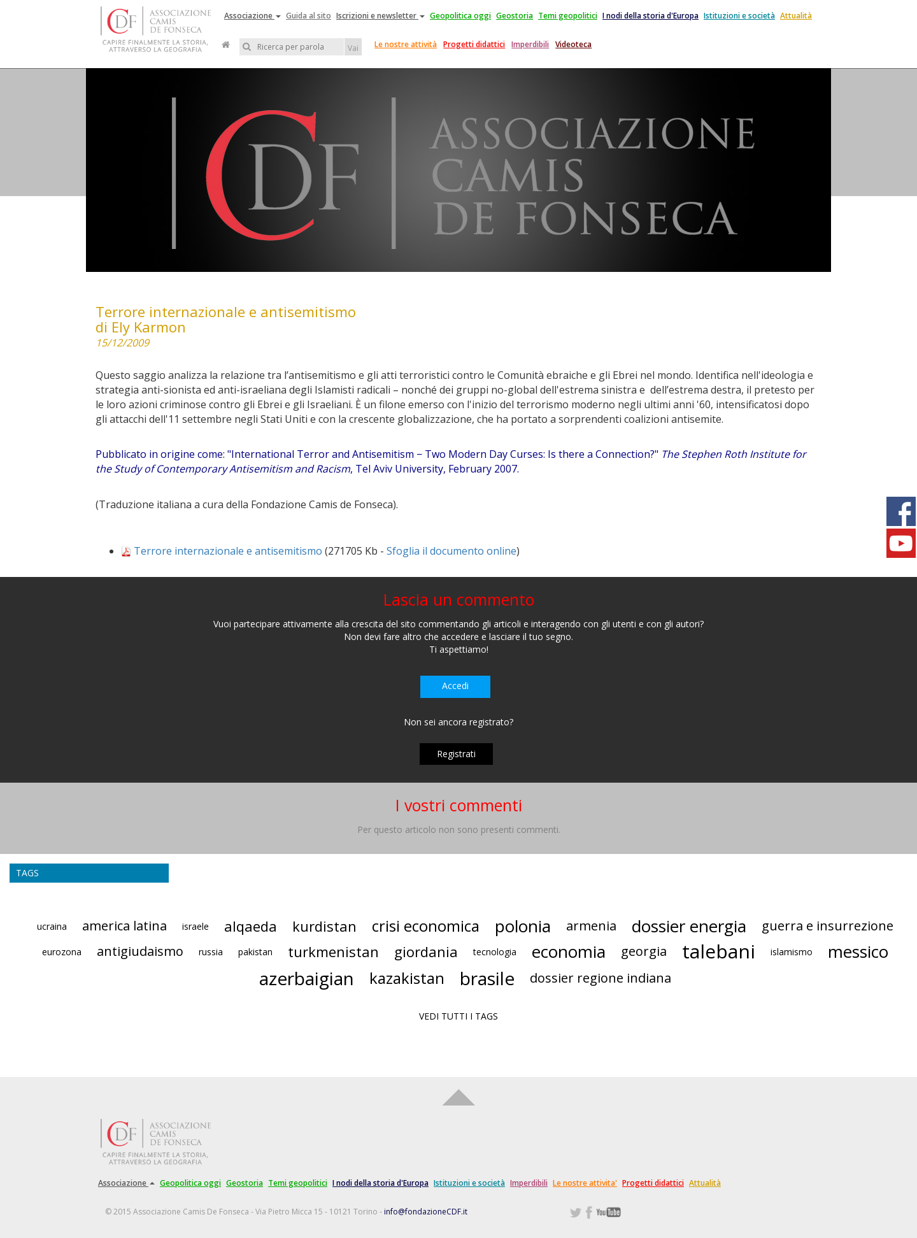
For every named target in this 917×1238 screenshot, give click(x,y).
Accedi (455, 685)
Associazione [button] (252, 15)
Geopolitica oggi (460, 15)
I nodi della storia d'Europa (650, 15)
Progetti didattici (474, 44)
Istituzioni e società (739, 15)
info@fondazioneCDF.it (425, 1211)
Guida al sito (308, 15)
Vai (353, 48)
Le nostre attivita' (585, 1183)
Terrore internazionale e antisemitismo (228, 551)
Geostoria (514, 15)
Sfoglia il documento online (451, 551)
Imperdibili (530, 44)
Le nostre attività (405, 44)
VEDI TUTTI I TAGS (458, 1016)
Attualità (796, 15)
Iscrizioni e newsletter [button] (380, 15)
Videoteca (573, 44)
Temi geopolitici (567, 15)
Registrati (456, 754)
